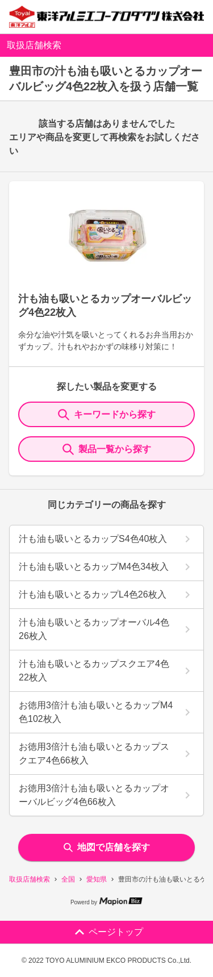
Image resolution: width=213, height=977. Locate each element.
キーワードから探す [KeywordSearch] (107, 414)
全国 (68, 879)
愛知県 (96, 879)
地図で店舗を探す (107, 847)
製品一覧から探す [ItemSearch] (106, 449)
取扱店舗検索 (29, 879)
